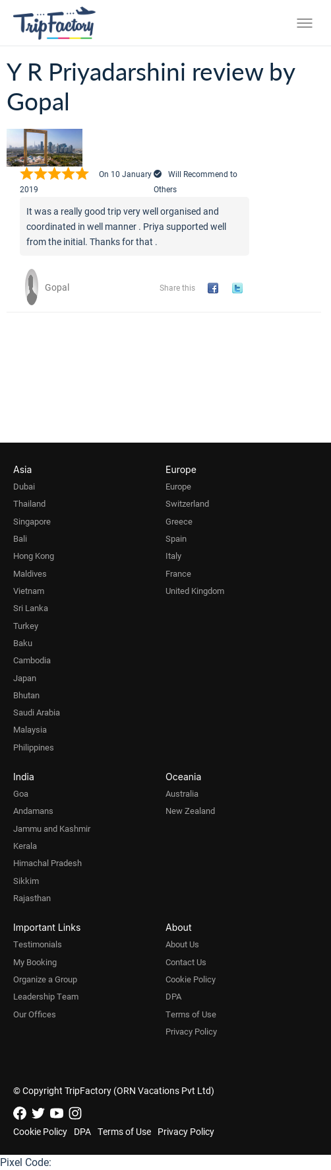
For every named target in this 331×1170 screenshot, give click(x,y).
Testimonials (37, 944)
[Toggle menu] (304, 23)
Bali (20, 538)
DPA (173, 996)
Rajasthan (32, 898)
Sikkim (26, 881)
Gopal (57, 287)
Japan (24, 678)
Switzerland (187, 503)
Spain (176, 538)
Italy (173, 556)
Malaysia (30, 729)
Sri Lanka (30, 608)
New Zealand (190, 811)
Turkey (25, 626)
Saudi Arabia (36, 712)
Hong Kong (33, 556)
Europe (178, 486)
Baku (22, 643)
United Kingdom (195, 591)
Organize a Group (45, 979)
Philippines (33, 747)
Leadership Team (45, 996)
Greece (179, 521)
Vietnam (28, 591)
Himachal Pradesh (47, 863)
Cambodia (32, 660)
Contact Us (186, 962)
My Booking (35, 962)
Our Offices (34, 1014)
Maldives (30, 573)
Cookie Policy (191, 979)
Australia (182, 793)
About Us (182, 944)
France (178, 573)
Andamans (33, 811)
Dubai (24, 486)
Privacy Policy (191, 1031)
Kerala (25, 846)
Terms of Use (191, 1014)
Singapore (32, 521)
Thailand (29, 503)
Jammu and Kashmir (51, 828)
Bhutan (26, 695)
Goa (20, 793)
